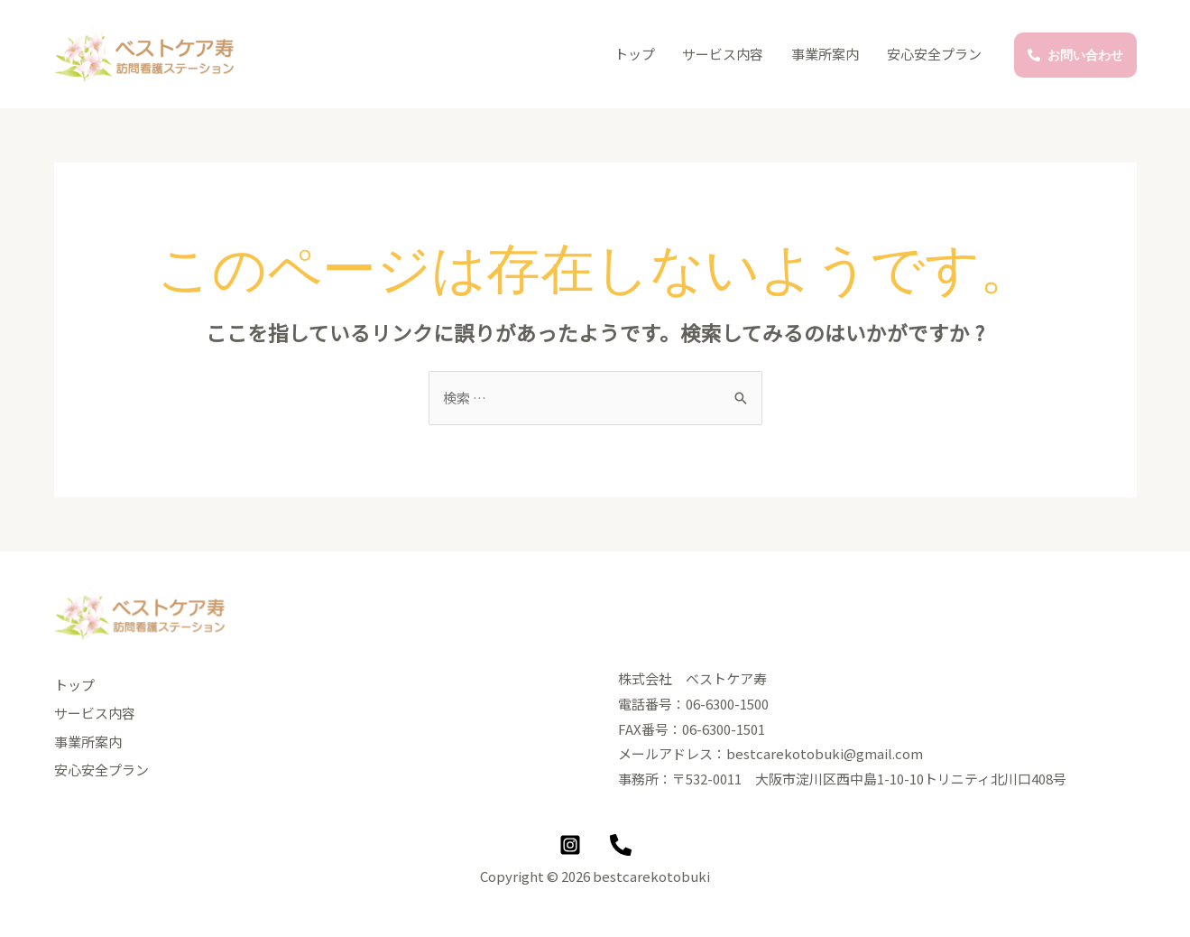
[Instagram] (570, 845)
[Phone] (621, 845)
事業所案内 (827, 53)
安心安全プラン (935, 53)
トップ (637, 53)
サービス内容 (725, 53)
